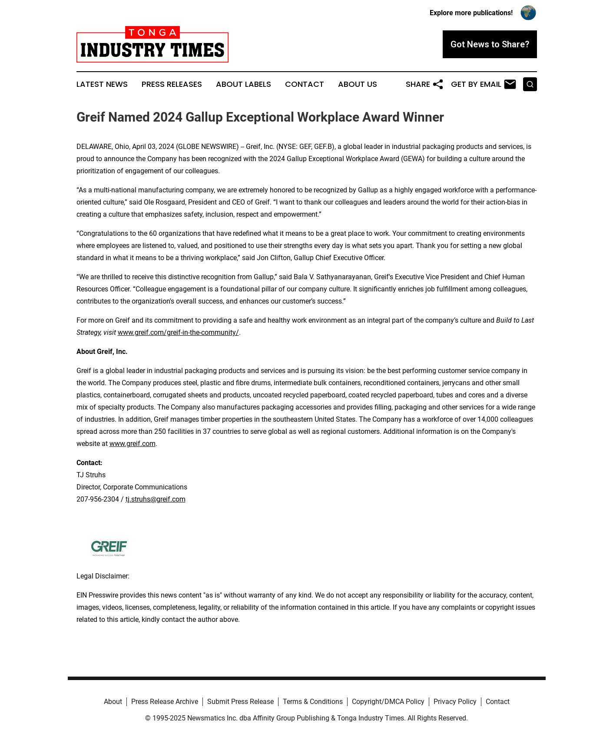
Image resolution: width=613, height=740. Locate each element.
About (113, 701)
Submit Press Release (240, 701)
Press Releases (172, 84)
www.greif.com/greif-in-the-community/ (178, 332)
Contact (304, 84)
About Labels (243, 84)
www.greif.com (132, 443)
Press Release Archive (164, 701)
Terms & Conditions (313, 701)
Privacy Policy (455, 701)
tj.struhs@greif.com (156, 499)
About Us (357, 84)
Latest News (102, 84)
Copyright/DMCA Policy (388, 701)
